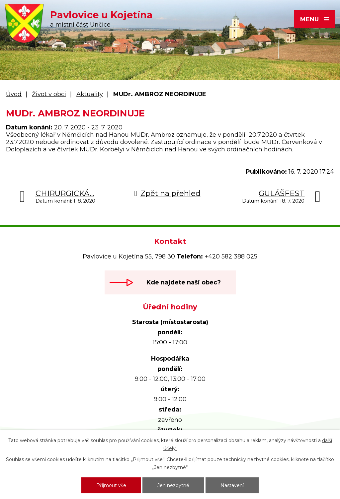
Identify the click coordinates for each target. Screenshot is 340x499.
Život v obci (49, 94)
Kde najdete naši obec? (183, 282)
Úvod (14, 94)
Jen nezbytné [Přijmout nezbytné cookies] (173, 485)
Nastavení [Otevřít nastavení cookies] (232, 485)
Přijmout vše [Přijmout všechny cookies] (111, 485)
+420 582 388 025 (231, 256)
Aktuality (89, 94)
